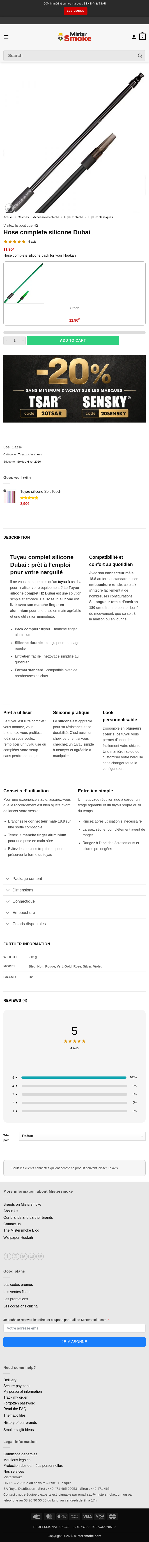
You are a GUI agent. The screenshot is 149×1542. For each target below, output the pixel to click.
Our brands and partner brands (28, 1217)
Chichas (23, 217)
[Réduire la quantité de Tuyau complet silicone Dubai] (6, 340)
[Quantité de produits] (14, 340)
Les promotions (15, 1299)
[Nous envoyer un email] (32, 1256)
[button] (6, 36)
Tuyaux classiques (100, 217)
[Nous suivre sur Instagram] (15, 1256)
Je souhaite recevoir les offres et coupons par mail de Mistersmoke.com (54, 1320)
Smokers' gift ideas (18, 1430)
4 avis (32, 241)
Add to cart (73, 340)
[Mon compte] (134, 37)
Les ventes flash (16, 1292)
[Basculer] (7, 879)
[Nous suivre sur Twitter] (24, 1256)
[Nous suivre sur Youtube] (40, 1256)
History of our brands (20, 1422)
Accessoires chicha (46, 217)
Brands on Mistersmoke (22, 1204)
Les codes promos (18, 1285)
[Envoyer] (140, 55)
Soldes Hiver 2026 (29, 461)
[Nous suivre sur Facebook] (7, 1256)
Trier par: (74, 1137)
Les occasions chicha (20, 1306)
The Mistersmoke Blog (21, 1230)
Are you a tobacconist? (94, 1526)
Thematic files (14, 1415)
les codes (75, 10)
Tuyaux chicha (73, 217)
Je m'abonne (74, 1342)
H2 (36, 225)
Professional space (51, 1526)
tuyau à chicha (69, 582)
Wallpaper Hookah (18, 1237)
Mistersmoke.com (87, 1536)
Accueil (8, 217)
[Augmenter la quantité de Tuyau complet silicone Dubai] (23, 340)
